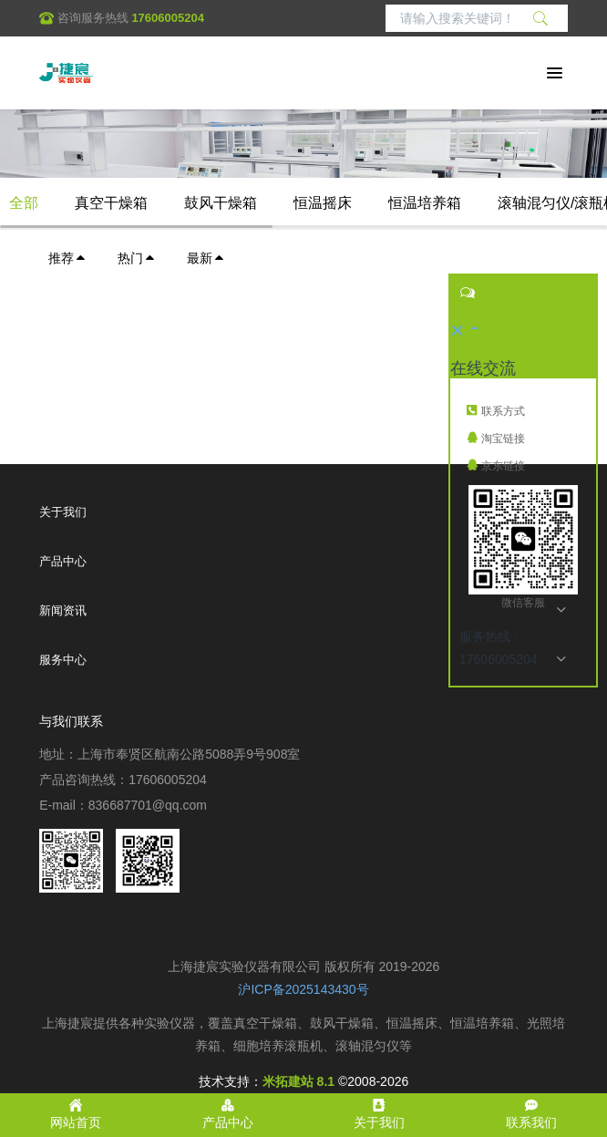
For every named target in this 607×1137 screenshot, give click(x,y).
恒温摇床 (322, 203)
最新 (206, 258)
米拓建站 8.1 (298, 1081)
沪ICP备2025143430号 (303, 989)
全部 (23, 203)
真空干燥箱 (111, 203)
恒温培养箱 (424, 203)
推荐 (67, 258)
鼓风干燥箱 (220, 203)
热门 (137, 258)
